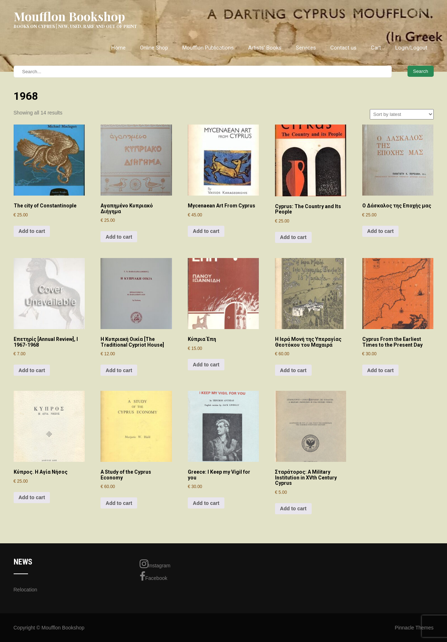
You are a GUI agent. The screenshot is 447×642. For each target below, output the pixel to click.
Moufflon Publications (208, 47)
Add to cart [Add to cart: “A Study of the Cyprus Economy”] (119, 503)
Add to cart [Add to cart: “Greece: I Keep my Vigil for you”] (206, 503)
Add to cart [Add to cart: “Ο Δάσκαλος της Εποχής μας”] (380, 231)
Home (118, 47)
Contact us (343, 47)
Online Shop (154, 47)
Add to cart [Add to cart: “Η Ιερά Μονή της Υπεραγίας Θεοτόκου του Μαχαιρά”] (293, 370)
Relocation (25, 589)
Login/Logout (411, 47)
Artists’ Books (264, 47)
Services (306, 47)
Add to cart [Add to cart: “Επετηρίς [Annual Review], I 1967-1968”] (32, 370)
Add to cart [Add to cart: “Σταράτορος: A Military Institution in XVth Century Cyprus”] (293, 508)
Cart (376, 47)
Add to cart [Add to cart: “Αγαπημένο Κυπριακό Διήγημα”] (119, 237)
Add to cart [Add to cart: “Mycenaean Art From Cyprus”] (206, 231)
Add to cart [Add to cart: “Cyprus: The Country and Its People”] (293, 237)
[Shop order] (402, 114)
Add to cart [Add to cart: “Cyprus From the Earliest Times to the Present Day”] (380, 370)
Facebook (153, 576)
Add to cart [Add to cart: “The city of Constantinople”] (32, 231)
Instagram (155, 564)
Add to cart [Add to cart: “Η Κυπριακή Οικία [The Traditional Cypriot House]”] (119, 370)
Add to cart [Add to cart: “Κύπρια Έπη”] (206, 364)
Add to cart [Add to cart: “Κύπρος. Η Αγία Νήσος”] (32, 497)
